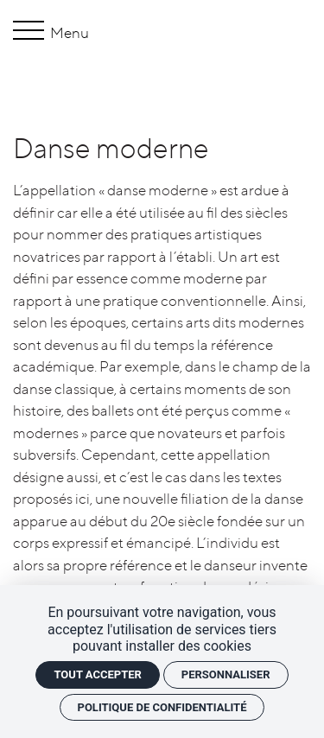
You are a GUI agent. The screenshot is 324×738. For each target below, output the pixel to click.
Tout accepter (97, 674)
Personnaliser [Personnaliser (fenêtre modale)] (225, 674)
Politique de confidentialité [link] (162, 707)
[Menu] (31, 33)
